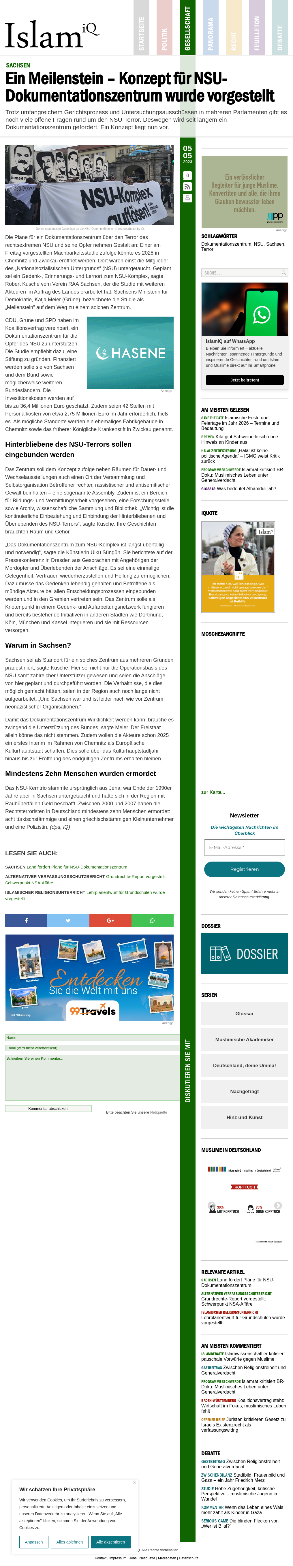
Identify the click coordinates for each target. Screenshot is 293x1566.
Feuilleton (257, 27)
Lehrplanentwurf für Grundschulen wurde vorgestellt (85, 895)
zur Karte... (213, 792)
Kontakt (101, 1558)
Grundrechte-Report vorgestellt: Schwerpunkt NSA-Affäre (86, 880)
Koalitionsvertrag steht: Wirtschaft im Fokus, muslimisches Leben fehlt (243, 1405)
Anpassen (34, 1542)
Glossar (244, 1013)
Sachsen (275, 244)
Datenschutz (188, 1558)
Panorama (211, 27)
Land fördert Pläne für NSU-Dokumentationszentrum (66, 866)
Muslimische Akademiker (244, 1039)
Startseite (141, 27)
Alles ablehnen (69, 1542)
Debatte (280, 27)
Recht (234, 27)
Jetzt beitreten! (244, 380)
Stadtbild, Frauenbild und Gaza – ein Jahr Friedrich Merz (243, 1478)
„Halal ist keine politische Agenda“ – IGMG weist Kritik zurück (240, 456)
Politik (164, 27)
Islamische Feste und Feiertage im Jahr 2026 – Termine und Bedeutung (240, 423)
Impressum (117, 1558)
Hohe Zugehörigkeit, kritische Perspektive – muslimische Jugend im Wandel (240, 1493)
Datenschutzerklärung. (251, 897)
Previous (210, 1204)
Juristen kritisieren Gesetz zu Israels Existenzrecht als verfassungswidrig (243, 1424)
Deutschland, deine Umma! (244, 1065)
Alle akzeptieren (110, 1542)
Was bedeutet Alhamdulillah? (238, 488)
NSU (259, 244)
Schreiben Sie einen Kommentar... (92, 1078)
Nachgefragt (244, 1091)
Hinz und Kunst (245, 1117)
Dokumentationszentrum (226, 244)
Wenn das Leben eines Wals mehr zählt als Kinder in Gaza (242, 1510)
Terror (207, 249)
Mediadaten (167, 1558)
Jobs (132, 1558)
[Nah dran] (134, 1483)
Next (276, 1204)
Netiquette (158, 1112)
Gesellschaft (188, 27)
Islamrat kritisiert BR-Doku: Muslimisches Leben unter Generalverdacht (243, 475)
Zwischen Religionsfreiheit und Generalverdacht (240, 1464)
